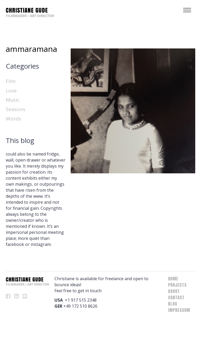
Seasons (15, 109)
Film (11, 81)
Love (11, 90)
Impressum (179, 310)
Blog (172, 304)
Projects (177, 285)
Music (12, 99)
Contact (176, 297)
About (174, 291)
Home (173, 278)
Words (13, 118)
